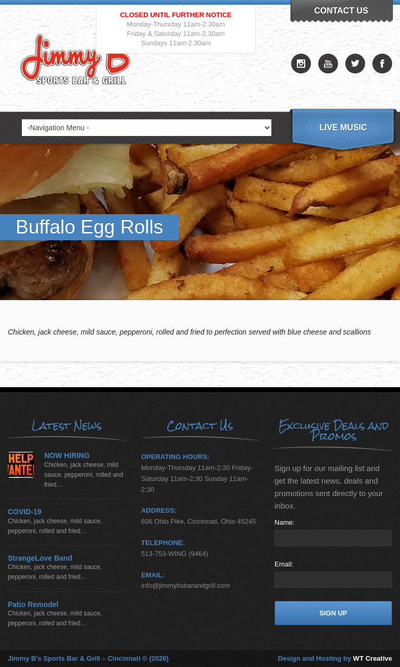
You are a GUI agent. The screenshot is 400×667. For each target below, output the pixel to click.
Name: (284, 522)
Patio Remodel (33, 605)
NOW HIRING (67, 456)
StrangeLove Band (40, 558)
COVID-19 (25, 512)
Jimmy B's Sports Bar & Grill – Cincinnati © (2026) (88, 658)
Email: (283, 564)
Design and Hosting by (335, 658)
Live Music (343, 127)
